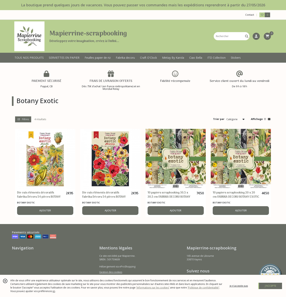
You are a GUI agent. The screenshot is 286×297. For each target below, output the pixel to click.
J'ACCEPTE (270, 285)
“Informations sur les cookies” (152, 287)
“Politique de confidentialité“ (203, 287)
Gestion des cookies (110, 272)
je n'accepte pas (239, 285)
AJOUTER (45, 210)
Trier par (218, 119)
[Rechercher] (246, 36)
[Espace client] (256, 36)
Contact (249, 14)
